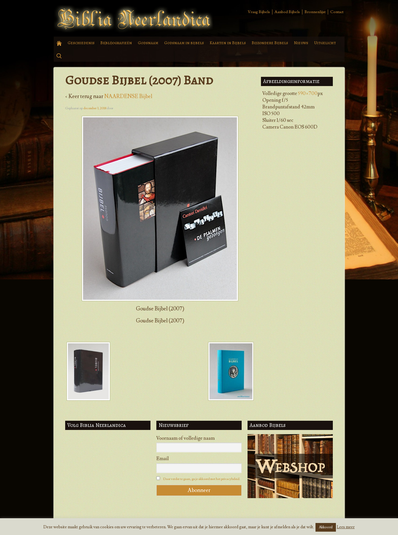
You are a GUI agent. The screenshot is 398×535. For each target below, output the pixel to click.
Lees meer (346, 527)
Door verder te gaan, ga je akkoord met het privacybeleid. (201, 479)
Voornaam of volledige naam (185, 438)
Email (162, 459)
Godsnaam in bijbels (184, 43)
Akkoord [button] (326, 527)
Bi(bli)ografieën (116, 43)
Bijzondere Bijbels (270, 43)
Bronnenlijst (315, 12)
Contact (336, 12)
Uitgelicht (325, 43)
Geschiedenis (81, 43)
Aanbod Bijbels (287, 12)
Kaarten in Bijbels (228, 43)
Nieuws (301, 43)
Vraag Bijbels (259, 12)
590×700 (307, 94)
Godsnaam (148, 43)
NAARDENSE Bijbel (128, 96)
